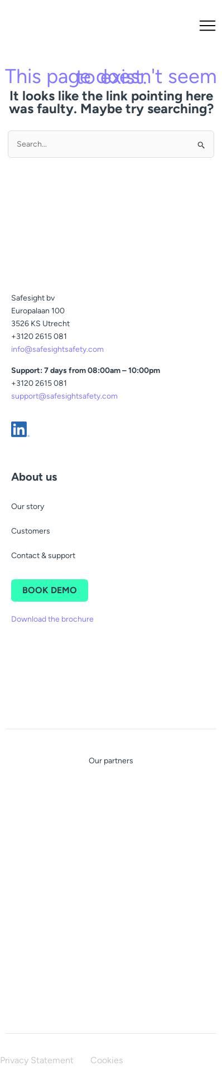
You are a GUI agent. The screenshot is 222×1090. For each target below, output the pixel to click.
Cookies (106, 1060)
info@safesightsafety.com (57, 349)
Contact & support (43, 555)
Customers (30, 531)
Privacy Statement (37, 1060)
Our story (27, 506)
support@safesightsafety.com (64, 396)
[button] (199, 26)
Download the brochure (52, 619)
